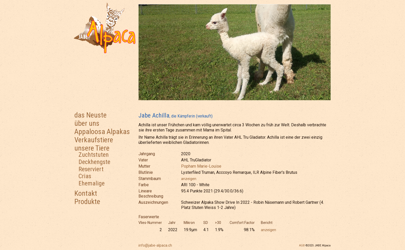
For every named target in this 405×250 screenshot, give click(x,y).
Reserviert (91, 169)
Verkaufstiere (93, 140)
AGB (302, 245)
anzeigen (188, 179)
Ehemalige (92, 183)
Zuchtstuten (94, 154)
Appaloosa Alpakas (102, 131)
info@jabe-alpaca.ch (155, 245)
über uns (86, 123)
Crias (85, 176)
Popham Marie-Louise (201, 166)
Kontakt (85, 193)
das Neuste (90, 115)
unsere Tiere (92, 148)
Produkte (87, 201)
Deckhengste (94, 162)
